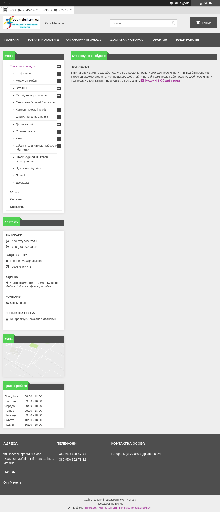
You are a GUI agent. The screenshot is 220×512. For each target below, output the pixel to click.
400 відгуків (182, 3)
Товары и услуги (42, 39)
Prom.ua (131, 499)
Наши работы (187, 39)
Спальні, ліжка (25, 131)
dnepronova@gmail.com (26, 261)
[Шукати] (173, 23)
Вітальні (21, 88)
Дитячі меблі (24, 124)
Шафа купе (23, 73)
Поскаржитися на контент (101, 507)
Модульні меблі (26, 80)
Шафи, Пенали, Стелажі (32, 116)
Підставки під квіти (28, 168)
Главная (11, 39)
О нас (14, 191)
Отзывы (16, 199)
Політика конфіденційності (135, 507)
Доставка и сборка (126, 39)
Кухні (19, 138)
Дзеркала (22, 182)
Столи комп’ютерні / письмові (35, 102)
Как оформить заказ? (84, 39)
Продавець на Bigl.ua (110, 503)
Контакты (17, 207)
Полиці (20, 175)
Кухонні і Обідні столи (162, 80)
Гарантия (159, 39)
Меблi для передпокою (31, 95)
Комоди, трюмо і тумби (31, 109)
